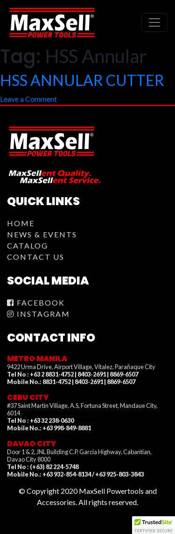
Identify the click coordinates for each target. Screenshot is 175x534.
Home (21, 223)
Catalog (27, 245)
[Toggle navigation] (154, 22)
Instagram (38, 313)
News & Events (42, 234)
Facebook (36, 302)
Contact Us (35, 256)
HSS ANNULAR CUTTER (82, 80)
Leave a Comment (28, 98)
